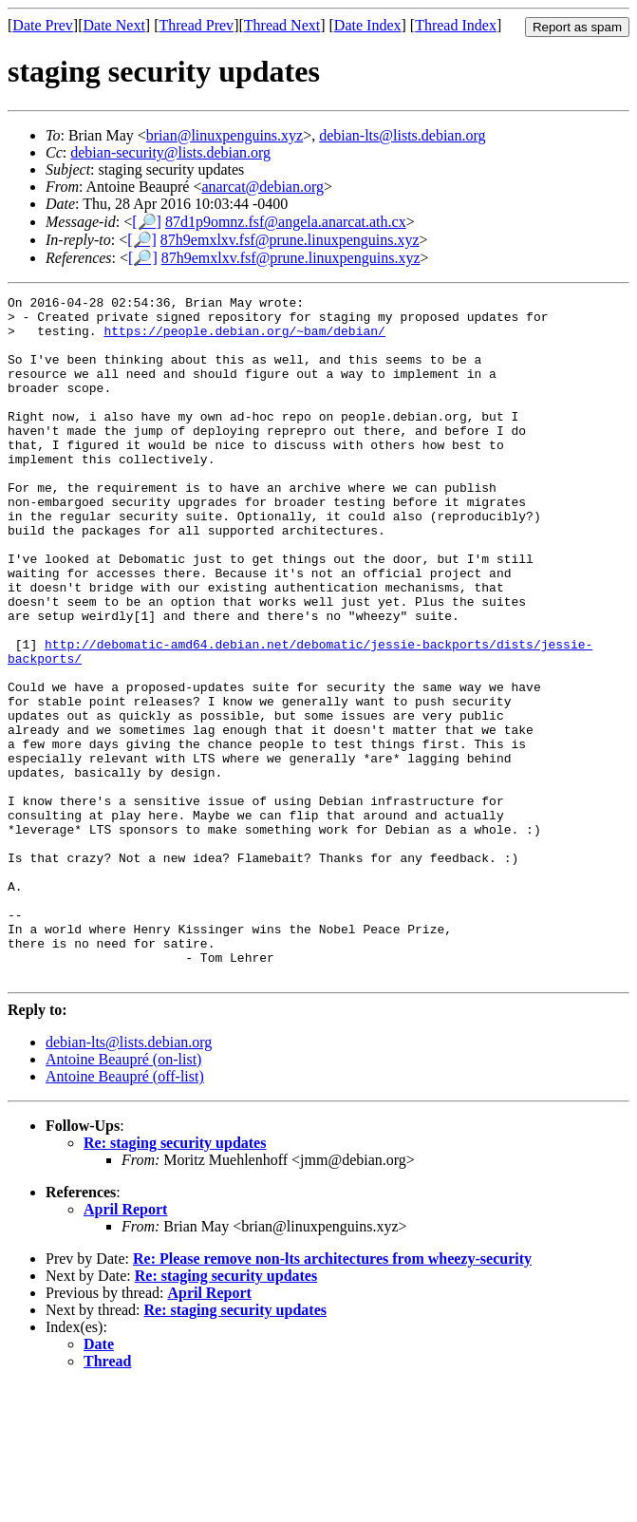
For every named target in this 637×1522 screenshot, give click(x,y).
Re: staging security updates (175, 1279)
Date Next (114, 25)
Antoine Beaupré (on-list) (123, 1196)
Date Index (368, 25)
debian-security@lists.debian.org (170, 152)
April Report (125, 1346)
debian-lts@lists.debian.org (402, 135)
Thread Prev (196, 25)
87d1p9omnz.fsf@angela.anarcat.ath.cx (285, 222)
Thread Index (455, 25)
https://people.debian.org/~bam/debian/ (243, 339)
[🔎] (146, 222)
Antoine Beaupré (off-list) (125, 1213)
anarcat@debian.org (262, 187)
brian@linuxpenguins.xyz (224, 135)
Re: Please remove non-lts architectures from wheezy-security (332, 1395)
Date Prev (42, 25)
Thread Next (282, 25)
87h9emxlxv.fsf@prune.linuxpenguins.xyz (290, 240)
